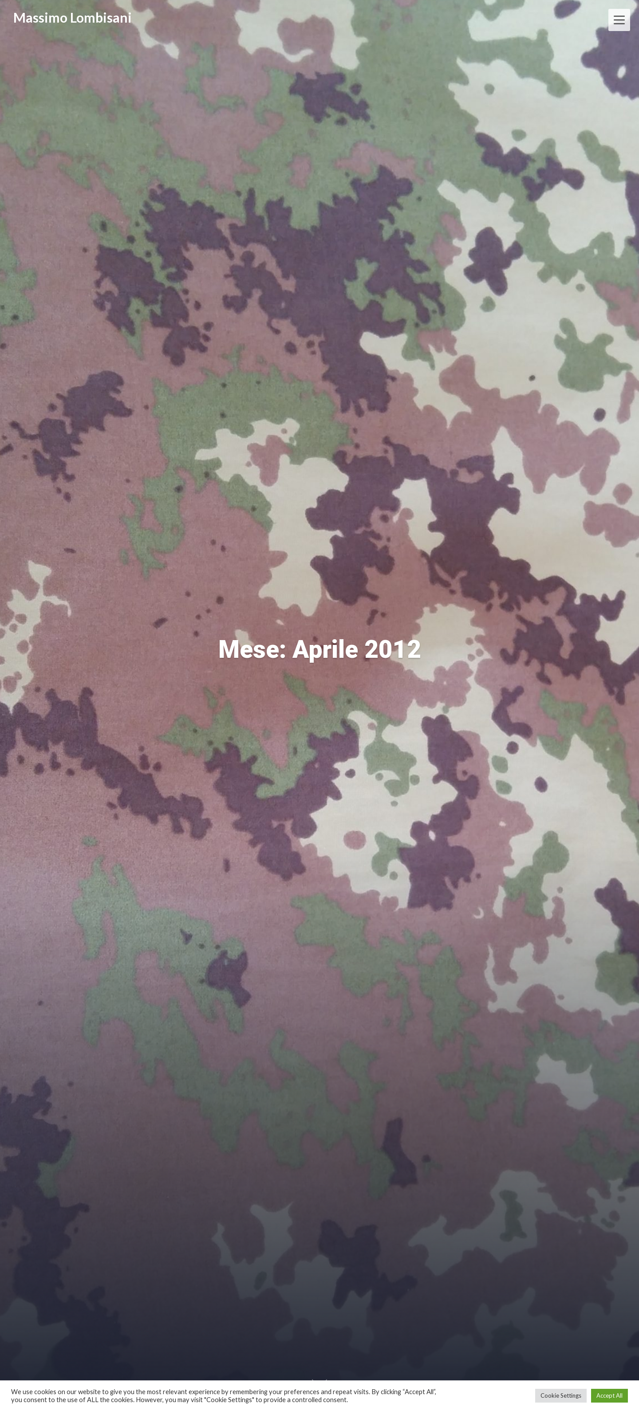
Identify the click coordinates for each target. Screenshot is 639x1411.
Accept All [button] (609, 1395)
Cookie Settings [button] (560, 1395)
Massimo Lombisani (72, 17)
